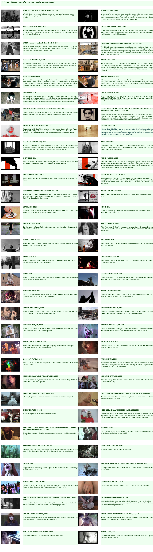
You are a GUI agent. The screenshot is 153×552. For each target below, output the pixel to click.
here (133, 417)
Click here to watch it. (45, 347)
